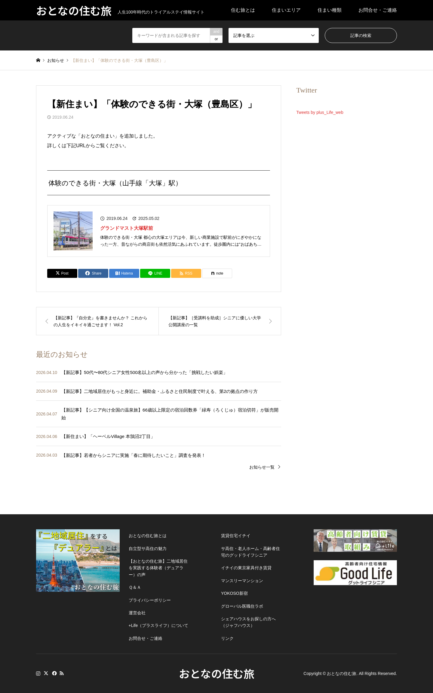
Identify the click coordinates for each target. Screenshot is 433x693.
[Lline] (155, 273)
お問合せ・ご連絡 (377, 10)
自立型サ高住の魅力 (148, 548)
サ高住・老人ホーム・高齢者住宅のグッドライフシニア (250, 552)
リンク (227, 638)
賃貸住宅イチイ (235, 535)
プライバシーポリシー (150, 600)
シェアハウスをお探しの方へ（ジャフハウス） (248, 622)
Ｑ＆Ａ (135, 587)
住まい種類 (330, 10)
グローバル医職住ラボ (242, 606)
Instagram (38, 673)
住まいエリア (286, 10)
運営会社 (137, 612)
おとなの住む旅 (216, 673)
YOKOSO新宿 (234, 593)
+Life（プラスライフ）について (159, 625)
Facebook (54, 673)
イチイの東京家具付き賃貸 (246, 567)
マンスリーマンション (242, 580)
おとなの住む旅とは (148, 535)
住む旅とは (243, 10)
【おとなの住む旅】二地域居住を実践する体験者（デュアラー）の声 (158, 568)
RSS (62, 673)
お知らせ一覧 (262, 467)
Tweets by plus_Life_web (319, 112)
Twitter (46, 673)
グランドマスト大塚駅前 (126, 228)
